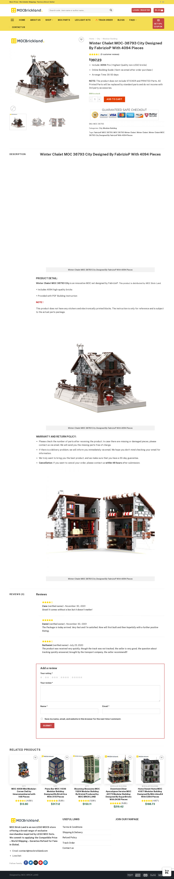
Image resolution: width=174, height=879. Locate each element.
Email (105, 706)
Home (22, 20)
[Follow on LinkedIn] (45, 862)
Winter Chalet (142, 132)
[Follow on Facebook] (160, 2)
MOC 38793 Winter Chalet (125, 132)
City (98, 39)
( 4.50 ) (29, 800)
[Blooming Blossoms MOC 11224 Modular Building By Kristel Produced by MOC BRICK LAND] (87, 769)
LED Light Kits (83, 20)
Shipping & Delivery (73, 832)
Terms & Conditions (72, 827)
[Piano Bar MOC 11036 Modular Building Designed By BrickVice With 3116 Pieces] (55, 769)
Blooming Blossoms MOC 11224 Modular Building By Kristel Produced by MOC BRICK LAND (87, 793)
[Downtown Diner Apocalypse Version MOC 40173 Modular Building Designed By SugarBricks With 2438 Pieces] (118, 769)
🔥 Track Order (104, 20)
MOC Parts (64, 20)
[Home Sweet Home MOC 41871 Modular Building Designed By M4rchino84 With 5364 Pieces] (150, 769)
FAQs (133, 20)
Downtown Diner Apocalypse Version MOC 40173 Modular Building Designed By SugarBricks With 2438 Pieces (118, 794)
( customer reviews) (110, 54)
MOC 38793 (107, 132)
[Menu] (12, 20)
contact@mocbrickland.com (33, 851)
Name (44, 706)
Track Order (69, 843)
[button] (166, 871)
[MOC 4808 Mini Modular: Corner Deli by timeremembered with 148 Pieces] (24, 769)
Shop (49, 20)
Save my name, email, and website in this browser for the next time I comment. (83, 719)
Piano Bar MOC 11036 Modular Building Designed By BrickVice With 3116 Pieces (55, 793)
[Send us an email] (163, 2)
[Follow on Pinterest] (40, 862)
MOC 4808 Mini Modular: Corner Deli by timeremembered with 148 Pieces (23, 793)
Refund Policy (70, 837)
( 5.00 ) (61, 800)
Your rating (46, 673)
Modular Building (110, 39)
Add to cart (114, 99)
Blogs (121, 20)
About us (35, 20)
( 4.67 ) (155, 800)
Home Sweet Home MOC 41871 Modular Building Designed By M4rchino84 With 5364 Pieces (150, 793)
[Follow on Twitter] (31, 862)
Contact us (18, 27)
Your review (46, 683)
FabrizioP (97, 132)
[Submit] (111, 10)
